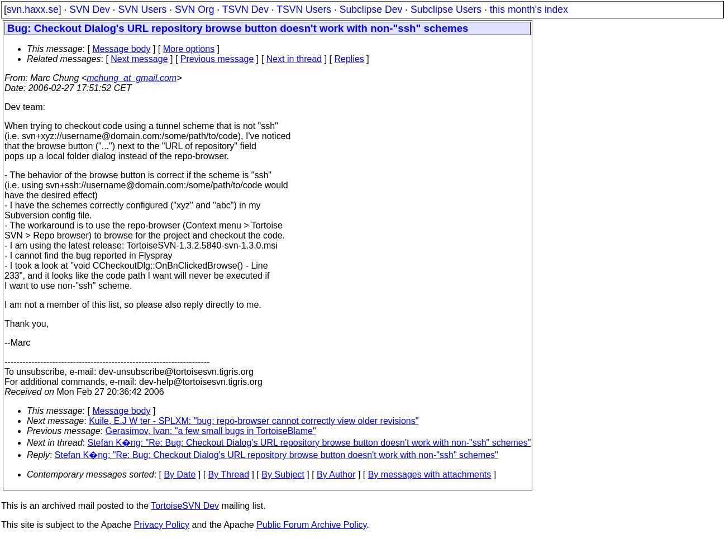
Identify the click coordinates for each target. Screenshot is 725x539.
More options (189, 49)
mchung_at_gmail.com (132, 78)
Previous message (217, 59)
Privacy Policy (161, 525)
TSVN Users (303, 9)
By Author (336, 474)
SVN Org (194, 9)
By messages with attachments (430, 474)
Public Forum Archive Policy (311, 525)
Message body (121, 49)
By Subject (282, 474)
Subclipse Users (446, 9)
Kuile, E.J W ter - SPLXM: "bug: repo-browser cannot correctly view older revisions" (253, 421)
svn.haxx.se (33, 9)
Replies (349, 59)
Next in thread (294, 59)
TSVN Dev (245, 9)
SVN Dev (89, 9)
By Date (179, 474)
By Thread (229, 474)
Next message (139, 59)
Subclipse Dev (371, 9)
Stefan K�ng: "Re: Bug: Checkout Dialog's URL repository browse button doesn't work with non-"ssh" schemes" (309, 442)
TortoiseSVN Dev (185, 506)
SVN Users (142, 9)
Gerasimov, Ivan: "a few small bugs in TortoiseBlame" (211, 431)
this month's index (529, 9)
